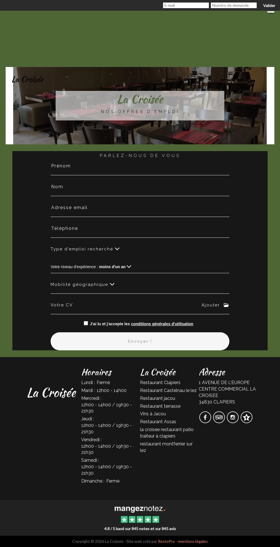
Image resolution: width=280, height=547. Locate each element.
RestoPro (166, 541)
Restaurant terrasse (160, 406)
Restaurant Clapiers (160, 382)
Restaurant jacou (157, 398)
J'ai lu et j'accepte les (141, 324)
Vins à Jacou (153, 413)
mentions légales (193, 541)
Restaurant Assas (158, 421)
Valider (269, 5)
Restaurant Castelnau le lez (168, 390)
